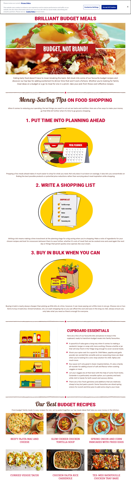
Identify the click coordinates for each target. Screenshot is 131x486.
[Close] (127, 7)
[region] (65, 7)
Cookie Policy (30, 12)
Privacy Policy (26, 3)
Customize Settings (91, 7)
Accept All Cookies (109, 7)
